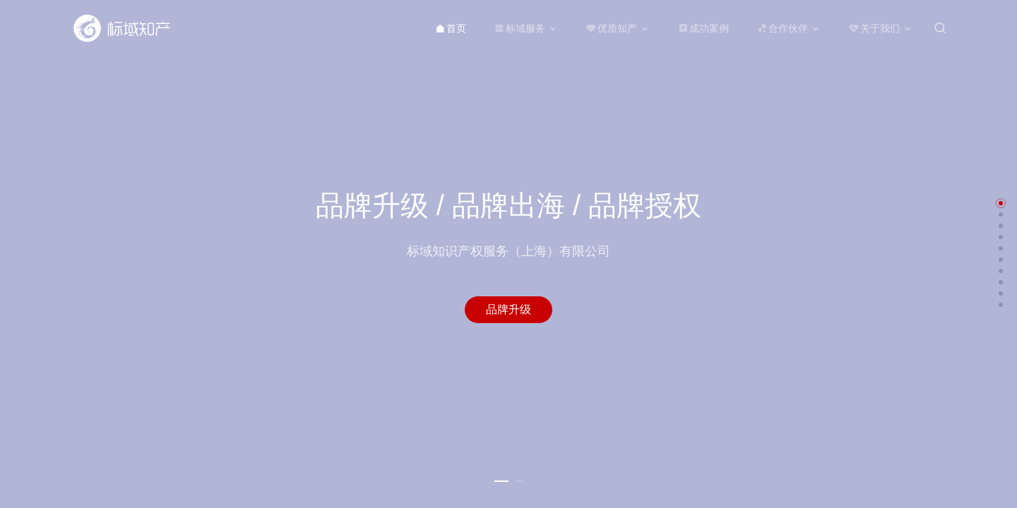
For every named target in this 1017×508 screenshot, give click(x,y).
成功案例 (703, 28)
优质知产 (611, 28)
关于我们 (874, 28)
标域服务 (519, 28)
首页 (450, 28)
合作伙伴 (782, 28)
